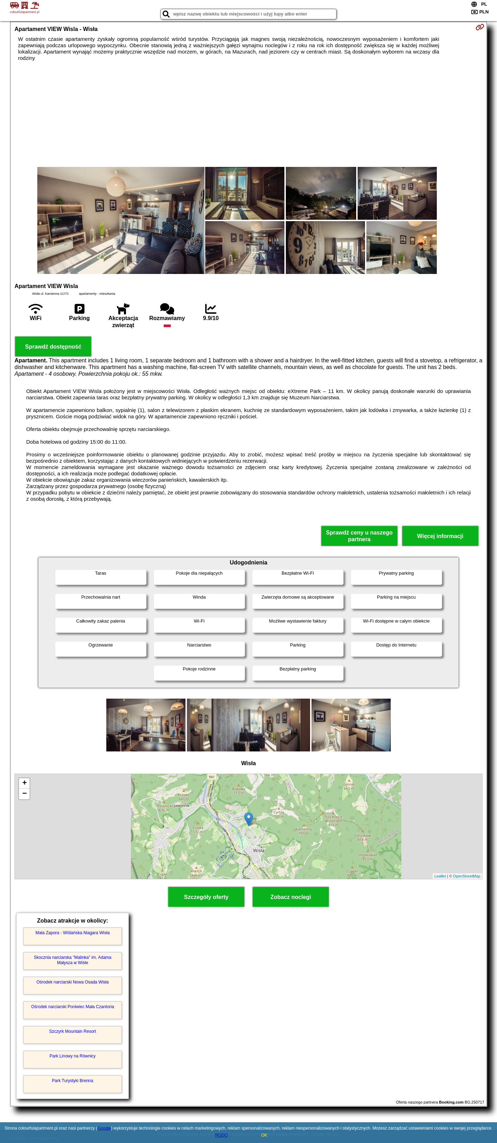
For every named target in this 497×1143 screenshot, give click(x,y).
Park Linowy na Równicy (73, 1056)
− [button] (24, 794)
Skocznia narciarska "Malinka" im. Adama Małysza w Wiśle (73, 960)
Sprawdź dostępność (53, 347)
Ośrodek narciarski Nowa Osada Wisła (73, 982)
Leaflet (440, 876)
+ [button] (24, 783)
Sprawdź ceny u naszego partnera (359, 536)
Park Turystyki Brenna (72, 1080)
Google (104, 1128)
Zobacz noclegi (290, 897)
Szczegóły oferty (206, 897)
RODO (221, 1135)
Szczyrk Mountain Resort (72, 1031)
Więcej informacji (440, 536)
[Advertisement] (248, 114)
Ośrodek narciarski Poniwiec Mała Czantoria (72, 1006)
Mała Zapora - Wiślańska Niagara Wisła (73, 932)
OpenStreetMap (466, 876)
